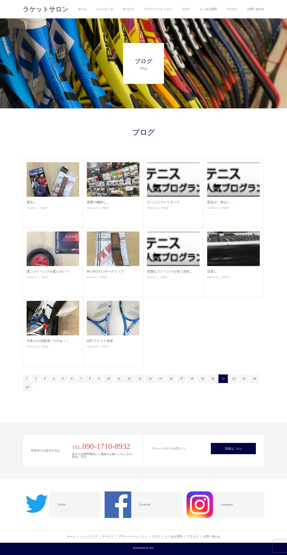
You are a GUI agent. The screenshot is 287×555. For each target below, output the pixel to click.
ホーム (82, 9)
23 (244, 378)
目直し (212, 271)
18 (191, 378)
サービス (128, 9)
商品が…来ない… (220, 202)
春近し (31, 202)
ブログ (186, 9)
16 (170, 378)
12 (129, 378)
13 (139, 378)
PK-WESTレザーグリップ (105, 271)
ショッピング (104, 9)
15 (160, 378)
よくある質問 (208, 9)
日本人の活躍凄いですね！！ (48, 341)
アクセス (232, 9)
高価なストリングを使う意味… (170, 271)
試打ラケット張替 (100, 341)
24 (254, 378)
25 (27, 387)
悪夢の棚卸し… (98, 202)
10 (108, 378)
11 (119, 378)
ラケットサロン (46, 9)
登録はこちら (233, 448)
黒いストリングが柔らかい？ (48, 271)
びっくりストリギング (163, 202)
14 (150, 378)
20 (212, 378)
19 (202, 378)
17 (181, 378)
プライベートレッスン (158, 9)
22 (233, 378)
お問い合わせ (255, 9)
